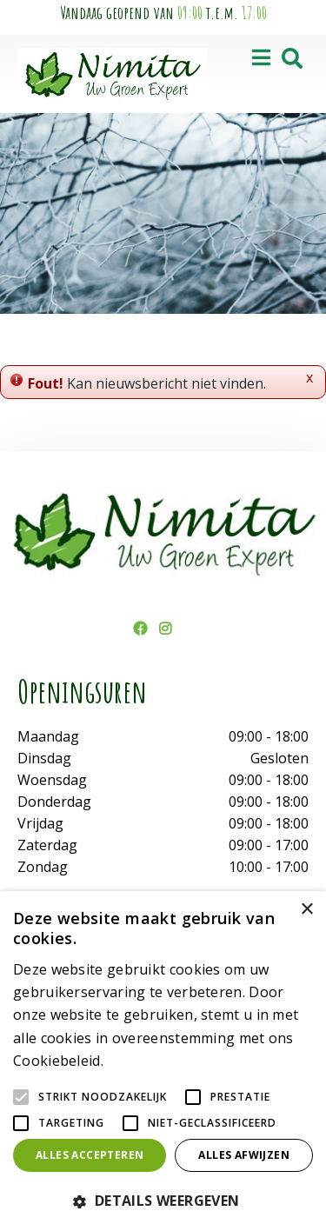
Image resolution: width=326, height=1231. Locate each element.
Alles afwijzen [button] (243, 1155)
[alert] (163, 1061)
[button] (163, 1200)
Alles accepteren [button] (89, 1155)
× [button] (306, 909)
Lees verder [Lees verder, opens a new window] (137, 1062)
